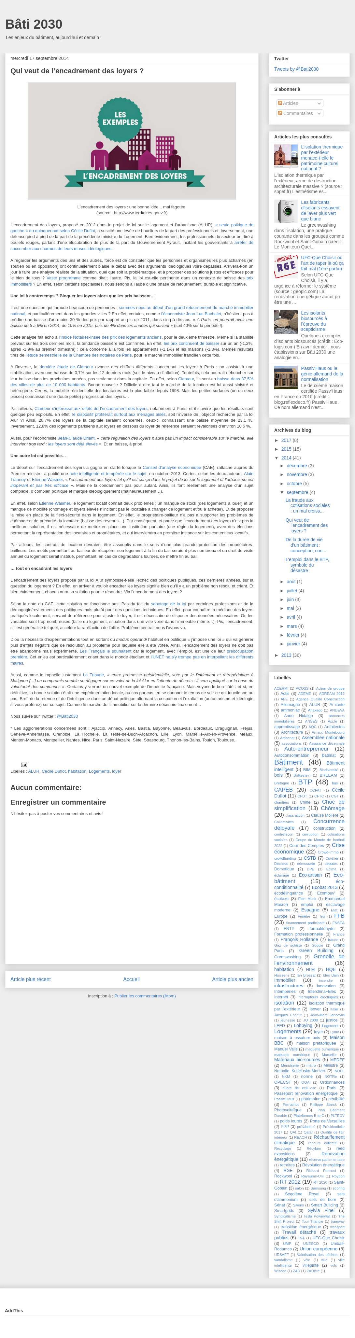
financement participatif (305, 923)
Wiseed (280, 1271)
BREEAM (328, 775)
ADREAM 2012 (332, 694)
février (294, 635)
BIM (306, 770)
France (339, 934)
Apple (332, 721)
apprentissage (287, 727)
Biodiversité (329, 770)
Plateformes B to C (308, 1116)
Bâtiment (288, 762)
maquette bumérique (322, 1049)
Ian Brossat (306, 975)
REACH (300, 1137)
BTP (305, 782)
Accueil (131, 979)
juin (291, 599)
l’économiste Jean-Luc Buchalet (191, 313)
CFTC (319, 796)
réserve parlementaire (327, 1160)
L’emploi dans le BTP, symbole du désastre (307, 565)
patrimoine (310, 1099)
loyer (116, 771)
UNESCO (311, 1244)
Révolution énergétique (323, 1165)
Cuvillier (331, 858)
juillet (292, 590)
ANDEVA (337, 710)
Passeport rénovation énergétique (305, 1093)
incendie (326, 980)
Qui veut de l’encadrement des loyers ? (307, 525)
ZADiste (313, 1271)
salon (299, 1188)
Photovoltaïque (288, 1110)
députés (331, 864)
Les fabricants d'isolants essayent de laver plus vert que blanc (320, 210)
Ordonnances (332, 1082)
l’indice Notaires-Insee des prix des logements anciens (110, 337)
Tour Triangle (312, 1221)
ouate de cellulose (299, 1088)
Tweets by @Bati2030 (296, 69)
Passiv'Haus (284, 1099)
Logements (99, 771)
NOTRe (330, 1076)
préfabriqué (306, 1127)
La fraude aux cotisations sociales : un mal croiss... (308, 506)
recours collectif (322, 1143)
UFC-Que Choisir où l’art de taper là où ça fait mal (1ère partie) (322, 263)
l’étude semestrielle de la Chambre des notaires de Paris (78, 355)
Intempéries (285, 991)
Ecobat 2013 (324, 887)
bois (278, 775)
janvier (294, 643)
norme (307, 1076)
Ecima (331, 869)
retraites (287, 1165)
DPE (310, 869)
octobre (295, 483)
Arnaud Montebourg (328, 732)
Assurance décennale (327, 743)
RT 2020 (320, 1182)
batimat (328, 755)
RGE (288, 1170)
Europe (281, 916)
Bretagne (281, 783)
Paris (331, 1088)
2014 (287, 457)
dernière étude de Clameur (66, 366)
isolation (284, 1003)
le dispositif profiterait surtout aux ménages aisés (119, 414)
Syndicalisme (285, 1216)
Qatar (308, 1132)
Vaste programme (64, 277)
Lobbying (303, 1025)
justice (332, 1020)
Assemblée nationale (323, 737)
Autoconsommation (291, 755)
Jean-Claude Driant (76, 438)
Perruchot (291, 1104)
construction (324, 828)
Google (317, 945)
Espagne (310, 909)
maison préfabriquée (316, 1043)
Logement (330, 1026)
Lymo (334, 1032)
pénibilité (336, 1099)
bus (335, 783)
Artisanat (287, 738)
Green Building (316, 950)
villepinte (311, 1265)
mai (291, 608)
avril (291, 617)
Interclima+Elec (322, 991)
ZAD (296, 1271)
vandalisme (283, 1260)
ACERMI (281, 688)
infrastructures (288, 985)
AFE (284, 699)
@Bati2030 (67, 716)
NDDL (340, 1071)
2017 (287, 440)
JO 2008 (310, 1020)
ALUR (33, 771)
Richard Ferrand (321, 1171)
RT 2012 (290, 1182)
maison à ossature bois (297, 1037)
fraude (333, 940)
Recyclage (282, 1148)
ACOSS (302, 688)
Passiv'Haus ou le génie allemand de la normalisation (322, 374)
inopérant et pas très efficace (39, 485)
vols (333, 1265)
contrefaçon (283, 834)
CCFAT (315, 790)
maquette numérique (292, 1055)
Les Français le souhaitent (105, 651)
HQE (331, 969)
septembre (298, 492)
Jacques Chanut (288, 1015)
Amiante (337, 704)
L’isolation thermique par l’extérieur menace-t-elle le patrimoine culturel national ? (322, 157)
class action (295, 815)
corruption (310, 834)
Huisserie (282, 975)
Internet (281, 997)
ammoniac (290, 710)
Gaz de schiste (288, 945)
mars (292, 626)
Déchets (281, 864)
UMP (287, 1244)
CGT (335, 796)
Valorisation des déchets (317, 1255)
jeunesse (287, 1020)
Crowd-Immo (328, 852)
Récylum (314, 1148)
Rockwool (283, 1176)
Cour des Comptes (306, 845)
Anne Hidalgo (298, 715)
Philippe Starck (323, 1104)
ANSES (311, 721)
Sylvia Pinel (321, 1210)
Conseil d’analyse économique (172, 467)
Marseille (329, 1055)
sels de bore (322, 1199)
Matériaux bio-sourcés (297, 1059)
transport (337, 1227)
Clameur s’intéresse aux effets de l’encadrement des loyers (91, 408)
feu (322, 916)
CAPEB (283, 790)
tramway (338, 1221)
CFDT (302, 796)
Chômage (333, 808)
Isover (315, 1009)
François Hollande (299, 939)
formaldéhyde (322, 928)
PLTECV (338, 1116)
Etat (334, 910)
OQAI (305, 1082)
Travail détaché (299, 1232)
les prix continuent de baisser (191, 343)
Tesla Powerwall (317, 1216)
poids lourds (291, 1121)
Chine (305, 802)
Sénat (279, 1205)
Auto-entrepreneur (306, 749)
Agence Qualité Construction (320, 699)
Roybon (338, 1176)
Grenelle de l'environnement (309, 959)
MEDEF (337, 1060)
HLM (310, 969)
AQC (313, 727)
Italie (334, 1009)
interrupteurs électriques (318, 997)
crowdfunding (285, 858)
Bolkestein (301, 775)
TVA (301, 1238)
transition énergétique (301, 1227)
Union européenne (318, 1248)
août (292, 581)
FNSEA (339, 923)
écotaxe (281, 898)
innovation (326, 986)
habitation (77, 771)
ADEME (304, 694)
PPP (285, 1126)
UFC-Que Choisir (328, 1238)
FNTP (289, 928)
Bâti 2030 (34, 24)
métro (311, 1065)
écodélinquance (288, 893)
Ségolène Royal (302, 1194)
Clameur (186, 378)
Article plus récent (30, 979)
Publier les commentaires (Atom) (145, 995)
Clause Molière (324, 815)
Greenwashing (287, 957)
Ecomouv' (326, 893)
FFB (339, 916)
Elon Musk (307, 899)
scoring (339, 1188)
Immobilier (284, 980)
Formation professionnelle (298, 934)
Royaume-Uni (312, 1176)
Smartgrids (284, 1210)
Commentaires (295, 113)
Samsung (318, 1188)
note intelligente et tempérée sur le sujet (107, 473)
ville (324, 1260)
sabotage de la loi (168, 603)
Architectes (334, 727)
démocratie (306, 864)
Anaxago (315, 710)
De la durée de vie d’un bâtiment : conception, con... (306, 545)
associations (292, 743)
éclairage (281, 875)
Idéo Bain (331, 975)
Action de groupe (330, 688)
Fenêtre (304, 916)
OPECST (282, 1082)
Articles (288, 103)
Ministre (330, 1065)
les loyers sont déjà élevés (73, 444)
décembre (297, 465)
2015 (287, 449)
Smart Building (324, 1205)
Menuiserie (290, 1065)
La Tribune (93, 674)
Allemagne (290, 704)
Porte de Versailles (327, 1121)
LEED (279, 1025)
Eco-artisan (310, 875)
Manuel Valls (286, 1049)
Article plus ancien (232, 979)
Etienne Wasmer (47, 479)
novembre (297, 474)
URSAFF (281, 1255)
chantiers (281, 802)
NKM (286, 1076)
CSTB (310, 858)
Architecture (292, 732)
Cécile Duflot (54, 771)
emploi (307, 904)
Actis (284, 693)
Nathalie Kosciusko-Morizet (299, 1071)
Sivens (298, 1205)
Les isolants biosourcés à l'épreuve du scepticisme (314, 321)
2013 (287, 655)
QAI (293, 1132)
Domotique (284, 869)
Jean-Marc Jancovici (327, 1015)
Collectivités (284, 822)
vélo (307, 1260)
